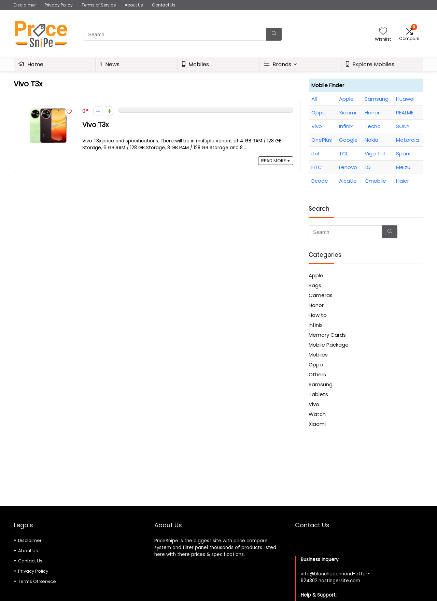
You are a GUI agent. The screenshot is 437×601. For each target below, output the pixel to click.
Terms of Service (99, 5)
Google (348, 139)
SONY (403, 126)
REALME (404, 112)
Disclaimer (25, 5)
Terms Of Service (37, 581)
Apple (346, 98)
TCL (343, 153)
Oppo (318, 112)
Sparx (403, 153)
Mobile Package (329, 344)
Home (30, 64)
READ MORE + (275, 160)
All (314, 98)
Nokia (371, 139)
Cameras (321, 295)
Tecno (373, 126)
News (109, 64)
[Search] (274, 34)
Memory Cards (327, 334)
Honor (372, 112)
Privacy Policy (59, 5)
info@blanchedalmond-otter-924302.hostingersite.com (335, 577)
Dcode (319, 180)
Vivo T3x (95, 124)
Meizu (403, 167)
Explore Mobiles (370, 64)
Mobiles (195, 64)
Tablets (318, 394)
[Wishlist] (383, 31)
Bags (315, 285)
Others (317, 374)
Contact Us (163, 5)
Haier (402, 180)
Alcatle (348, 180)
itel (315, 153)
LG (368, 167)
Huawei (405, 98)
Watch (317, 414)
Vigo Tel (375, 153)
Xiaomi (347, 112)
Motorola (407, 139)
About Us (134, 5)
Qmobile (375, 180)
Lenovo (348, 167)
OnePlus (321, 139)
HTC (316, 167)
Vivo (316, 126)
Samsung (377, 98)
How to (318, 315)
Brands (277, 64)
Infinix (346, 126)
